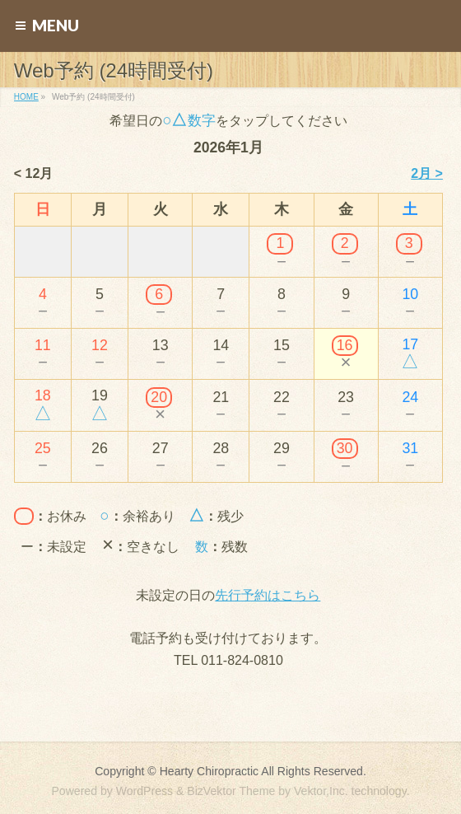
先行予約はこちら (267, 595)
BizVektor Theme (231, 791)
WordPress (144, 791)
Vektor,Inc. (321, 791)
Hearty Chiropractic (209, 771)
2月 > (427, 173)
